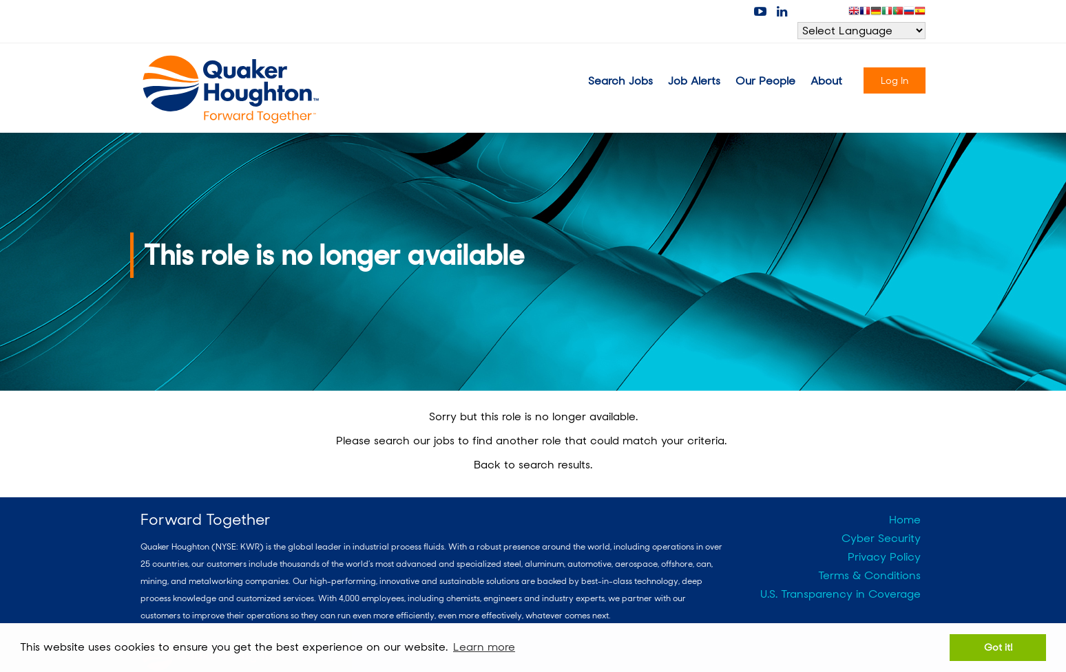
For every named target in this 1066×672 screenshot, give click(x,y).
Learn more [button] (484, 647)
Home (905, 519)
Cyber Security (881, 538)
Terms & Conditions (869, 575)
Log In (894, 80)
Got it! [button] (998, 646)
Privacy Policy (884, 557)
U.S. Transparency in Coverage (840, 594)
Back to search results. (533, 464)
